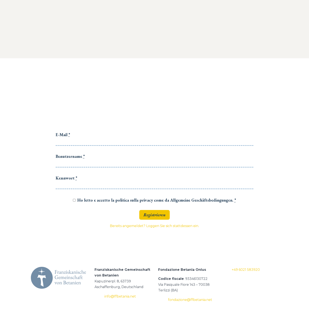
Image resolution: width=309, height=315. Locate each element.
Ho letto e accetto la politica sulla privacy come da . (156, 200)
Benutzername (70, 156)
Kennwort (66, 178)
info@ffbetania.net (120, 296)
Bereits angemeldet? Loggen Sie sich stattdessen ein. (154, 226)
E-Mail (63, 135)
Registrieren (154, 215)
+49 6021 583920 (246, 270)
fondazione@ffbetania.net (190, 300)
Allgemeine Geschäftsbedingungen (201, 200)
